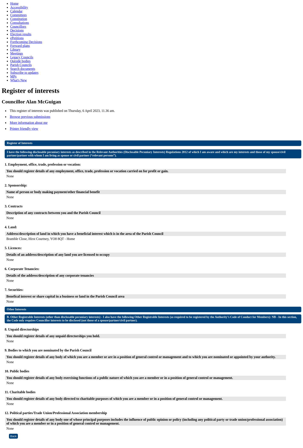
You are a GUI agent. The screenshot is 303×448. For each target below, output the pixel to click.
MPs (13, 76)
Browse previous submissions (30, 117)
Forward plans (20, 46)
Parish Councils (21, 65)
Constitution (18, 19)
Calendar (16, 11)
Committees (18, 15)
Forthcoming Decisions (26, 42)
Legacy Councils (21, 57)
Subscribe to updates (24, 72)
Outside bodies (20, 61)
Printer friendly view (24, 128)
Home (14, 3)
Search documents (22, 69)
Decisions (17, 30)
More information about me (28, 122)
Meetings (16, 53)
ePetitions (17, 38)
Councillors (18, 26)
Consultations (19, 23)
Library (15, 49)
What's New (18, 80)
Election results (20, 34)
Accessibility (19, 7)
